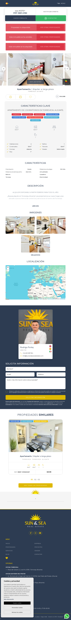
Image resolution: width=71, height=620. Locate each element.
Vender (37, 550)
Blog (7, 554)
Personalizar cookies (17, 607)
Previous (3, 69)
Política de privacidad (60, 391)
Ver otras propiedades (50, 27)
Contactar (51, 18)
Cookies (37, 617)
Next (67, 69)
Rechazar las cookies (17, 612)
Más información (9, 599)
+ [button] (7, 267)
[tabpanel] (35, 447)
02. (35, 480)
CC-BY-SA (62, 298)
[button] (11, 96)
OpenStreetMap (51, 298)
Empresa (37, 543)
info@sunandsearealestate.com (31, 356)
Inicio (8, 543)
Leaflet (40, 298)
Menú (61, 3)
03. (39, 480)
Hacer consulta (20, 18)
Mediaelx (60, 617)
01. (32, 480)
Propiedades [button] (10, 547)
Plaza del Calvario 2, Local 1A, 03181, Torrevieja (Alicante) (24, 570)
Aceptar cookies (17, 603)
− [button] (7, 270)
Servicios (9, 550)
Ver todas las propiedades (35, 485)
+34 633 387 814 (26, 353)
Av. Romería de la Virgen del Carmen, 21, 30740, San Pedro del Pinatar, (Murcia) (31, 576)
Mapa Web (44, 617)
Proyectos (38, 547)
